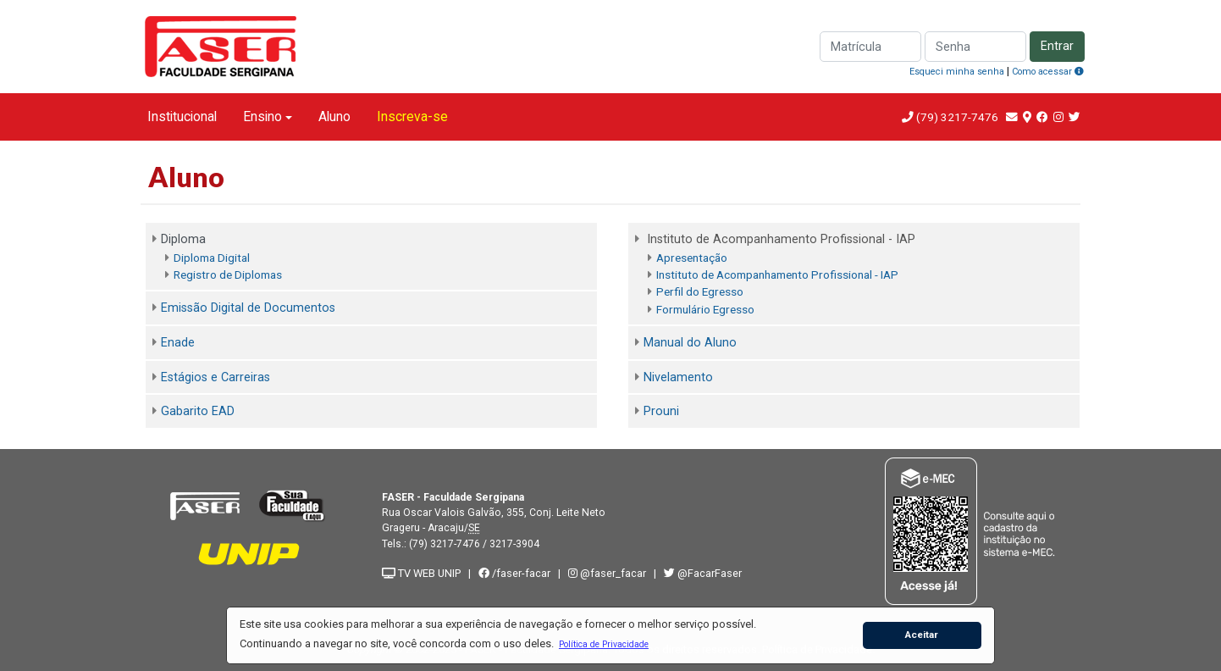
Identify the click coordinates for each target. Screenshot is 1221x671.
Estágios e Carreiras (215, 377)
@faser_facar (608, 573)
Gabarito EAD (198, 411)
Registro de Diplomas (228, 274)
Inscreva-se (412, 116)
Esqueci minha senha (956, 71)
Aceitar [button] (921, 634)
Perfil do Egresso (699, 291)
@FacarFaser (703, 573)
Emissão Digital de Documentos (248, 308)
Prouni (661, 411)
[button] (603, 644)
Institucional (182, 116)
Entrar (1057, 46)
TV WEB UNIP (421, 573)
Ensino (262, 116)
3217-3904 (514, 544)
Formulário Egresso (705, 309)
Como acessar (1048, 71)
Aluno (334, 116)
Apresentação (691, 257)
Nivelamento (678, 377)
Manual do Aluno (690, 343)
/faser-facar (514, 573)
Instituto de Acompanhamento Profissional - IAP (777, 274)
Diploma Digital (212, 257)
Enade (178, 343)
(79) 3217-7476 (957, 117)
